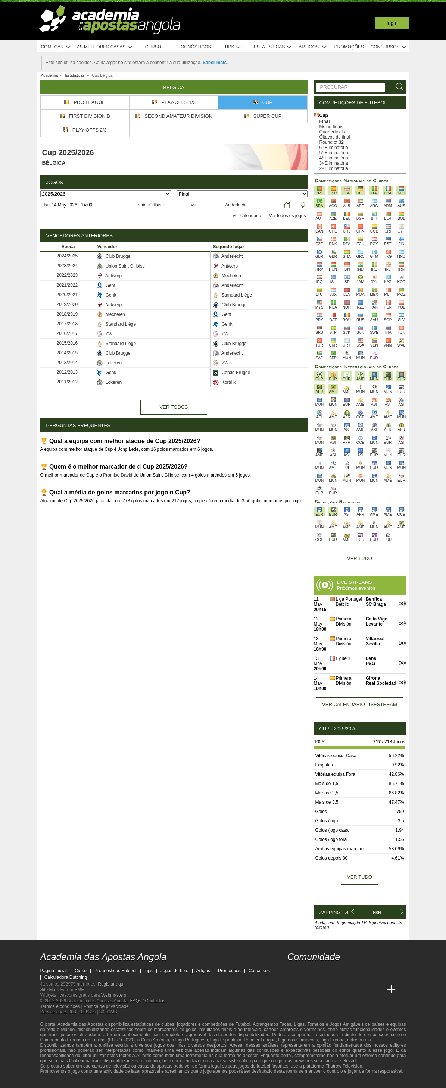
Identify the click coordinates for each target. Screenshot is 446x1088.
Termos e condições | (62, 1006)
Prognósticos (193, 47)
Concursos (389, 47)
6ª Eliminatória (333, 147)
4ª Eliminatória (333, 158)
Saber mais (215, 62)
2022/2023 (67, 275)
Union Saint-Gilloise (121, 266)
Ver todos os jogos (287, 215)
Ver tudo (359, 558)
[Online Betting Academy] (335, 989)
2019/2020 (67, 304)
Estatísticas (273, 47)
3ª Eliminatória (333, 163)
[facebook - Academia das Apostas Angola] (335, 974)
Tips (232, 47)
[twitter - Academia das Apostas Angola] (307, 974)
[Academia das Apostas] (307, 989)
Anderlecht (235, 205)
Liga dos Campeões (298, 1040)
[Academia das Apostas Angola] (293, 989)
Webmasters (113, 995)
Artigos (313, 47)
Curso (153, 47)
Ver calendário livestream (359, 704)
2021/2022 (67, 285)
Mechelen (227, 275)
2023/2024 (67, 265)
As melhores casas (105, 47)
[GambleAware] (59, 1081)
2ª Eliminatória (333, 168)
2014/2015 (67, 352)
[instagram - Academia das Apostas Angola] (349, 974)
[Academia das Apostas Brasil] (321, 989)
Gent (106, 285)
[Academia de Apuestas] (349, 989)
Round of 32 (331, 142)
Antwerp (225, 266)
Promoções (349, 47)
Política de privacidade (106, 1006)
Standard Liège (232, 295)
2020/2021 (67, 294)
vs (193, 205)
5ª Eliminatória (333, 152)
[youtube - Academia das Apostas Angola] (321, 974)
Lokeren (109, 363)
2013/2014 (67, 362)
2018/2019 (67, 314)
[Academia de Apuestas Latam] (363, 989)
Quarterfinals (332, 132)
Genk (106, 295)
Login (392, 23)
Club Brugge (113, 256)
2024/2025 (67, 256)
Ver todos (173, 407)
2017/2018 (67, 323)
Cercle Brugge (231, 372)
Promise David (117, 475)
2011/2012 (67, 382)
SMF (79, 989)
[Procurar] (397, 87)
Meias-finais (331, 126)
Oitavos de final (334, 137)
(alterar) (322, 927)
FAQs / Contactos (147, 1000)
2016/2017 (67, 333)
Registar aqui (111, 984)
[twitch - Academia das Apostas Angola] (293, 974)
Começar (56, 47)
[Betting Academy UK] (377, 989)
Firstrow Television (343, 1066)
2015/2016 (67, 343)
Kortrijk (224, 382)
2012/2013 (67, 372)
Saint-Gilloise (150, 205)
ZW (104, 333)
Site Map (49, 989)
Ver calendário (247, 215)
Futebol (242, 1024)
